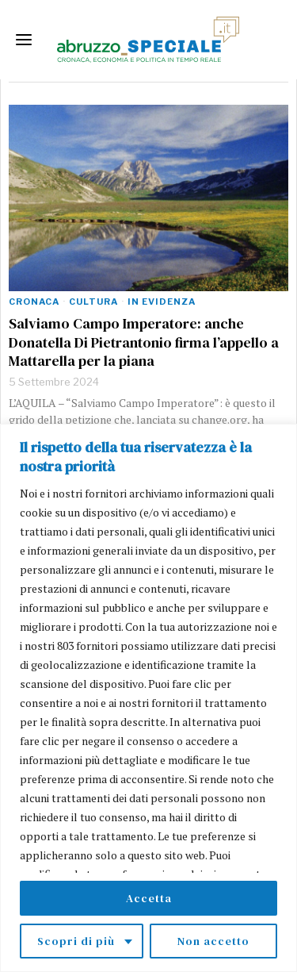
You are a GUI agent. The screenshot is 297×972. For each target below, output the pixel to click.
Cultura (93, 301)
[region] (148, 698)
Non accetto (213, 941)
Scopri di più (76, 941)
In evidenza (162, 301)
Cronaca (34, 301)
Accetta (149, 898)
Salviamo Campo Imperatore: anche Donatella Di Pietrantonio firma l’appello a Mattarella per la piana (144, 342)
